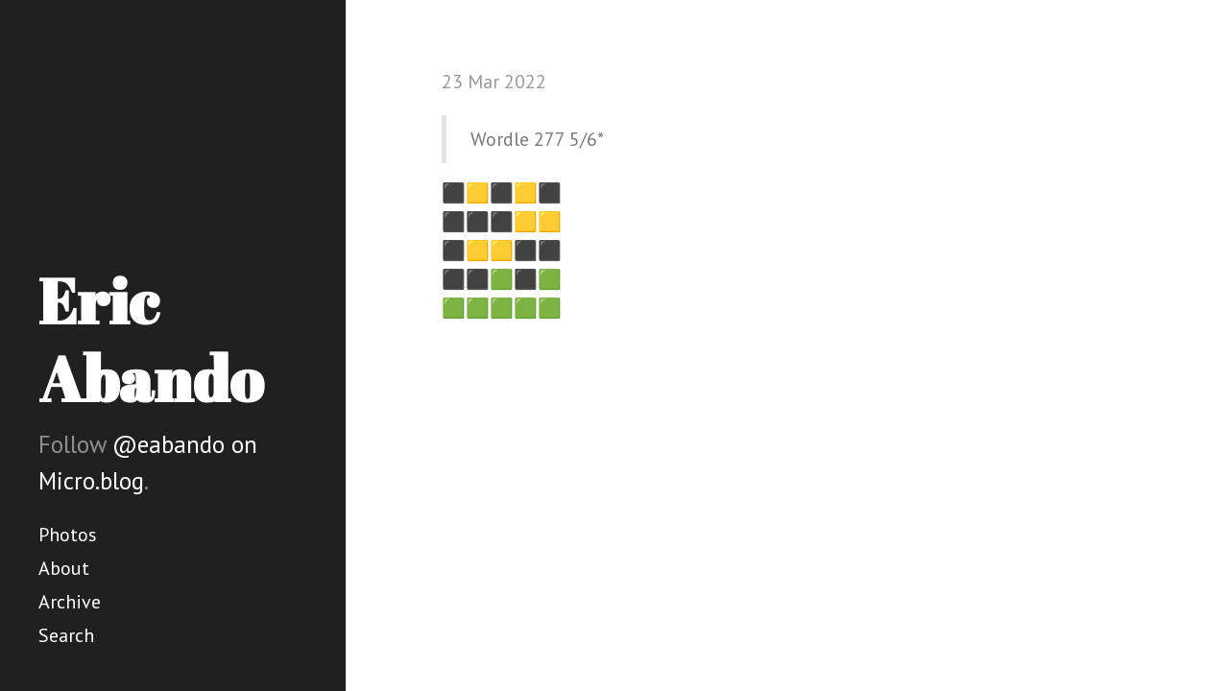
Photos (67, 534)
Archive (69, 601)
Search (66, 635)
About (63, 568)
